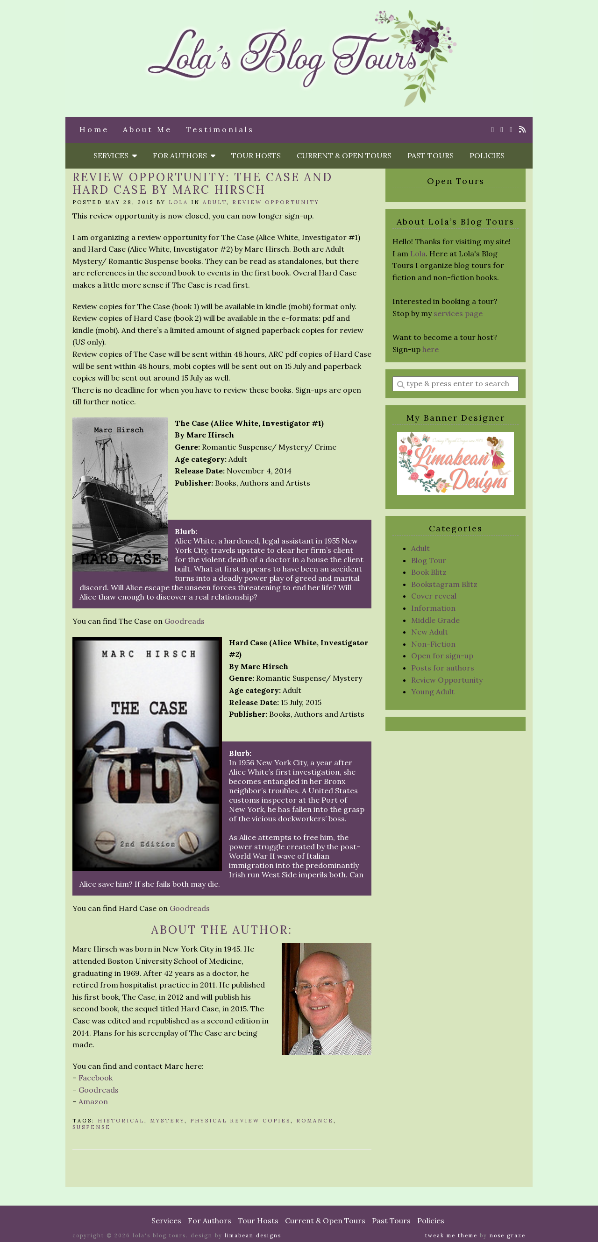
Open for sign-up (442, 655)
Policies (487, 155)
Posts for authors (442, 667)
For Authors (184, 155)
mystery (167, 1120)
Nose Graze (508, 1235)
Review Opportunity (276, 202)
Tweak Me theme (451, 1235)
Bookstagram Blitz (444, 584)
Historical (121, 1120)
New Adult (429, 631)
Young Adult (433, 691)
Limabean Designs (253, 1235)
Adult (215, 202)
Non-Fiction (433, 644)
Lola (178, 202)
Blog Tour (428, 560)
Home (94, 129)
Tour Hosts (256, 155)
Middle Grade (435, 620)
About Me (147, 129)
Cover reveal (433, 595)
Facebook (95, 1077)
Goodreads (184, 621)
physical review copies (240, 1120)
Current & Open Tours (344, 155)
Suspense (91, 1127)
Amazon (93, 1101)
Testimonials (220, 129)
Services (115, 155)
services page (458, 313)
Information (433, 608)
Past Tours (430, 155)
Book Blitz (429, 572)
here (430, 349)
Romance (315, 1120)
